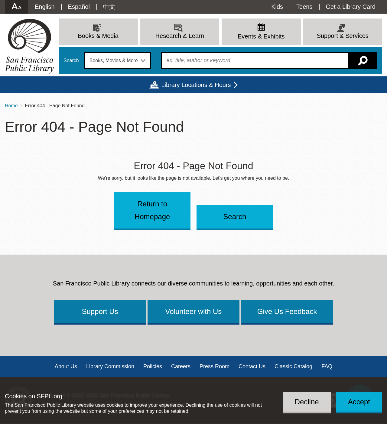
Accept (359, 402)
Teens (304, 6)
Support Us (100, 311)
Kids (277, 6)
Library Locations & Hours (196, 85)
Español (79, 6)
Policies (152, 366)
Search (71, 60)
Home (11, 105)
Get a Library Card (351, 6)
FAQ (326, 366)
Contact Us (252, 366)
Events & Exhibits (261, 36)
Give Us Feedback (287, 311)
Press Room (214, 366)
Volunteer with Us (193, 311)
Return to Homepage (152, 210)
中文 (109, 6)
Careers (180, 366)
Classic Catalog (293, 366)
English (45, 6)
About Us (66, 366)
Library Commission (110, 366)
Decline (307, 402)
